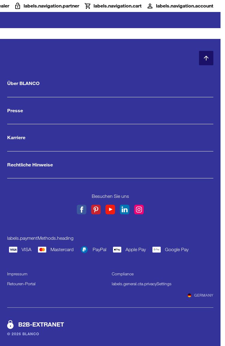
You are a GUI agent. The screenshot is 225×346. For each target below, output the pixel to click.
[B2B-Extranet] (46, 6)
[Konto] (179, 6)
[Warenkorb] (113, 6)
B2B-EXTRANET (41, 324)
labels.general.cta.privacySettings (142, 283)
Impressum (17, 273)
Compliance (123, 273)
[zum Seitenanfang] (206, 58)
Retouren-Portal (21, 283)
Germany (200, 295)
